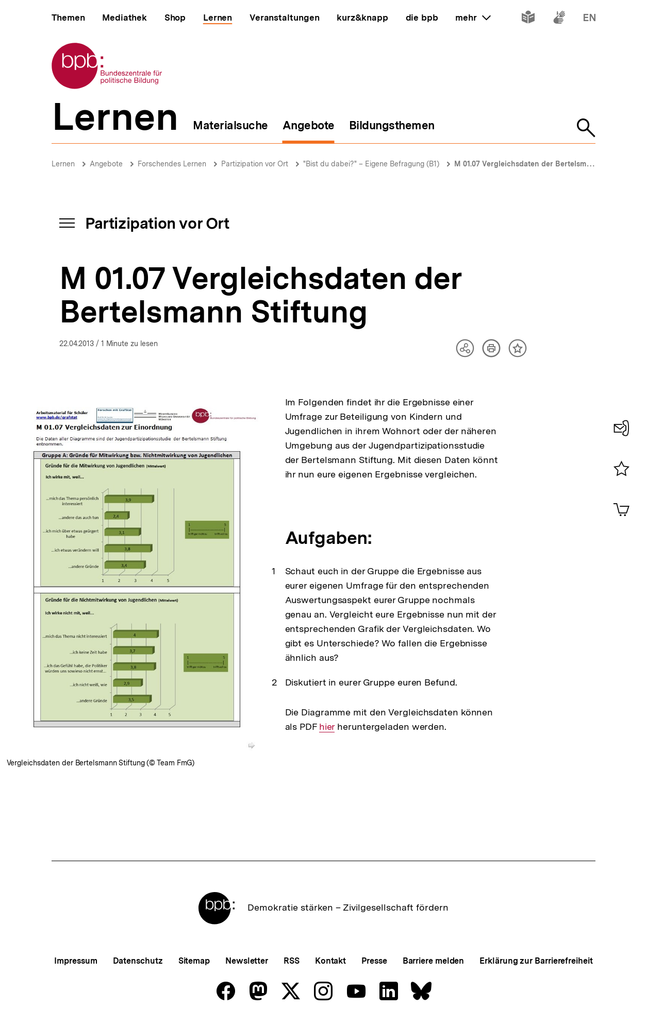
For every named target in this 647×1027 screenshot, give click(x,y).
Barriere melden (433, 961)
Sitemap (194, 961)
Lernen (63, 164)
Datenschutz (138, 961)
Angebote (106, 164)
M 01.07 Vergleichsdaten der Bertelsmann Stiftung (541, 164)
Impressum (75, 961)
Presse (374, 961)
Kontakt (330, 961)
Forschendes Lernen (172, 164)
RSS (292, 961)
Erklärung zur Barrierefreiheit (535, 961)
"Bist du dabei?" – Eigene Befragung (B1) (371, 164)
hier (327, 726)
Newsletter (246, 961)
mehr (472, 17)
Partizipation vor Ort (254, 164)
